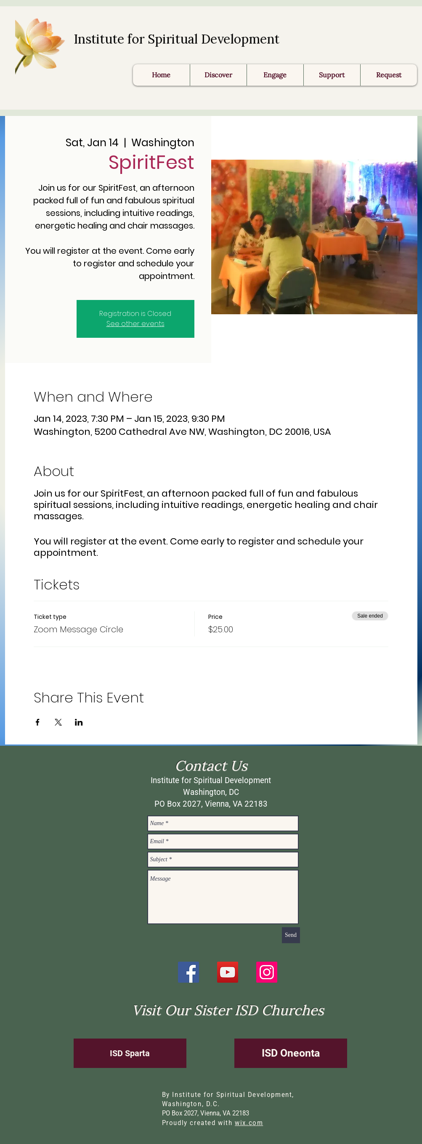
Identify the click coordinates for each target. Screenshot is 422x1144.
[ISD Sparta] (130, 1053)
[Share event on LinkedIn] (79, 722)
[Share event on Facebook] (38, 722)
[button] (388, 75)
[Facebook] (188, 972)
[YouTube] (227, 972)
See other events (135, 324)
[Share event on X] (58, 722)
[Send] (291, 935)
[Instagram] (266, 972)
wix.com (249, 1123)
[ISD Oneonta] (290, 1053)
